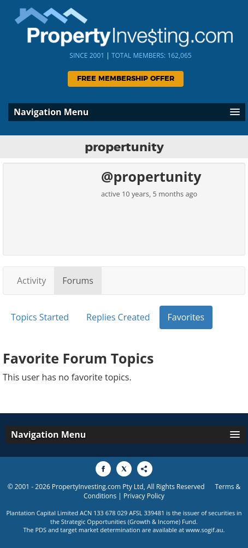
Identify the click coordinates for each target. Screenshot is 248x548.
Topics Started (40, 317)
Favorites (186, 317)
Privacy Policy (143, 496)
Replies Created (118, 317)
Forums (77, 281)
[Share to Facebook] (103, 468)
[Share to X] (124, 468)
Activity (31, 281)
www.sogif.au (204, 530)
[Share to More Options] (144, 468)
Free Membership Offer (125, 78)
